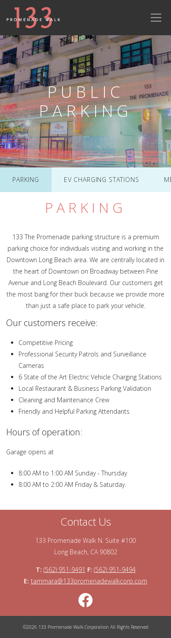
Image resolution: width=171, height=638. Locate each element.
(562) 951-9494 (115, 569)
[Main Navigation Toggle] (156, 17)
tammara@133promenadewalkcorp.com (89, 581)
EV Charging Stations (101, 179)
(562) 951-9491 (65, 569)
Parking (25, 179)
